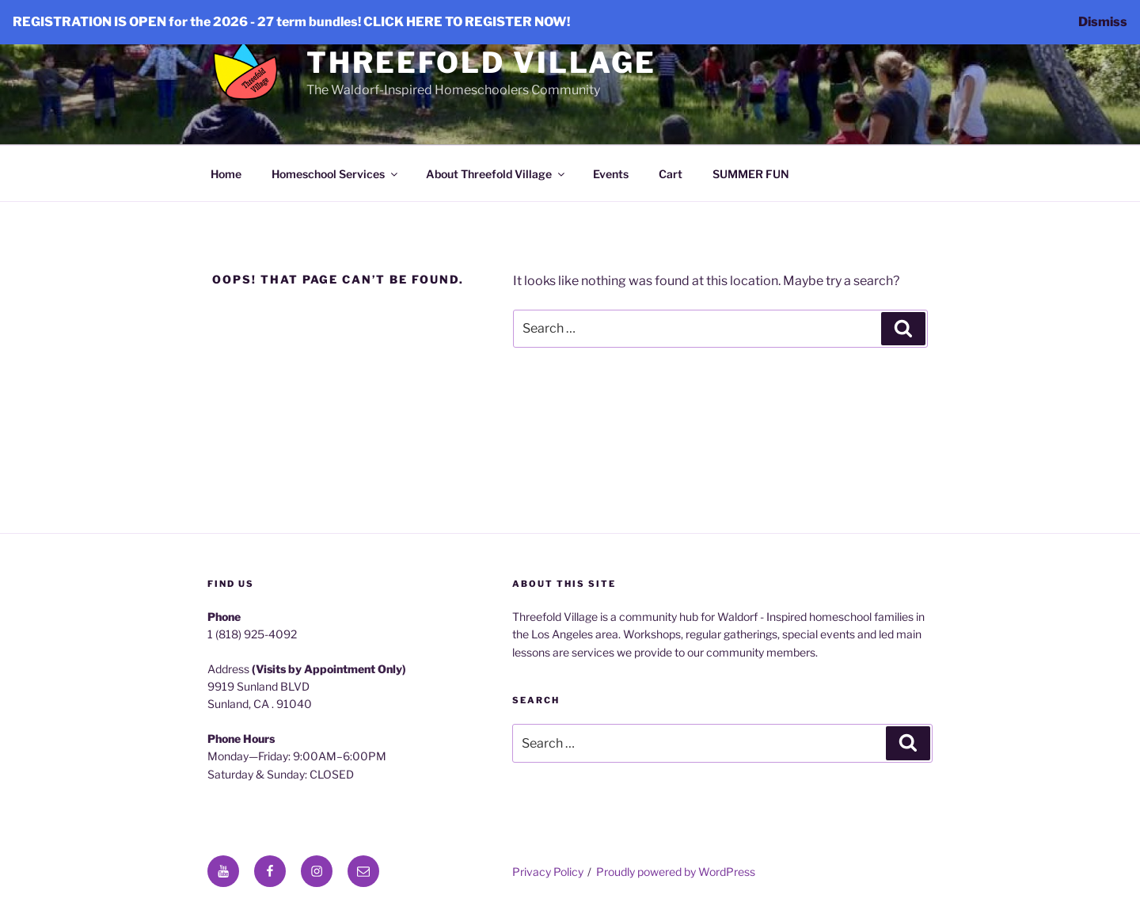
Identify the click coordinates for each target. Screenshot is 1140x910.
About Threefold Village (496, 174)
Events (611, 174)
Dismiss (1102, 21)
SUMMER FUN (750, 174)
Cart (670, 174)
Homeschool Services (336, 174)
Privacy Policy (547, 871)
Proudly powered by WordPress (675, 871)
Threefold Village (481, 62)
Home (226, 174)
